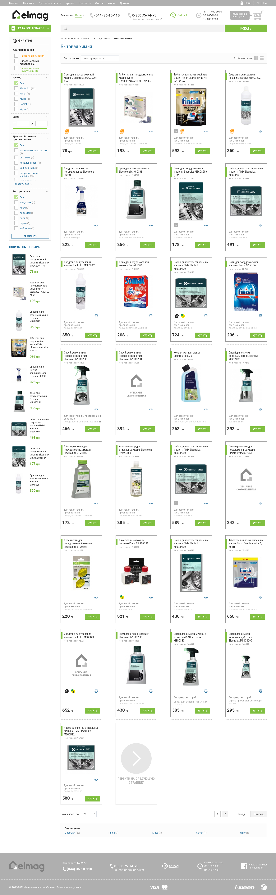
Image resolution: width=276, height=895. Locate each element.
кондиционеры (27, 163)
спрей (22, 223)
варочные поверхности (31, 151)
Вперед (259, 814)
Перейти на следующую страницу (136, 763)
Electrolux (72, 832)
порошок (24, 213)
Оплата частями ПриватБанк (26, 69)
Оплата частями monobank (26, 62)
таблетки (24, 228)
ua (265, 3)
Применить (30, 236)
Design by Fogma (264, 887)
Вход (248, 3)
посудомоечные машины (26, 174)
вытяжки (24, 157)
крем (21, 207)
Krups (157, 832)
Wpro (244, 832)
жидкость (24, 202)
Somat (201, 832)
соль (21, 218)
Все (19, 83)
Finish (113, 832)
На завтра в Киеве (29, 56)
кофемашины (26, 168)
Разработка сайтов (245, 887)
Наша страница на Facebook (258, 866)
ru (258, 3)
